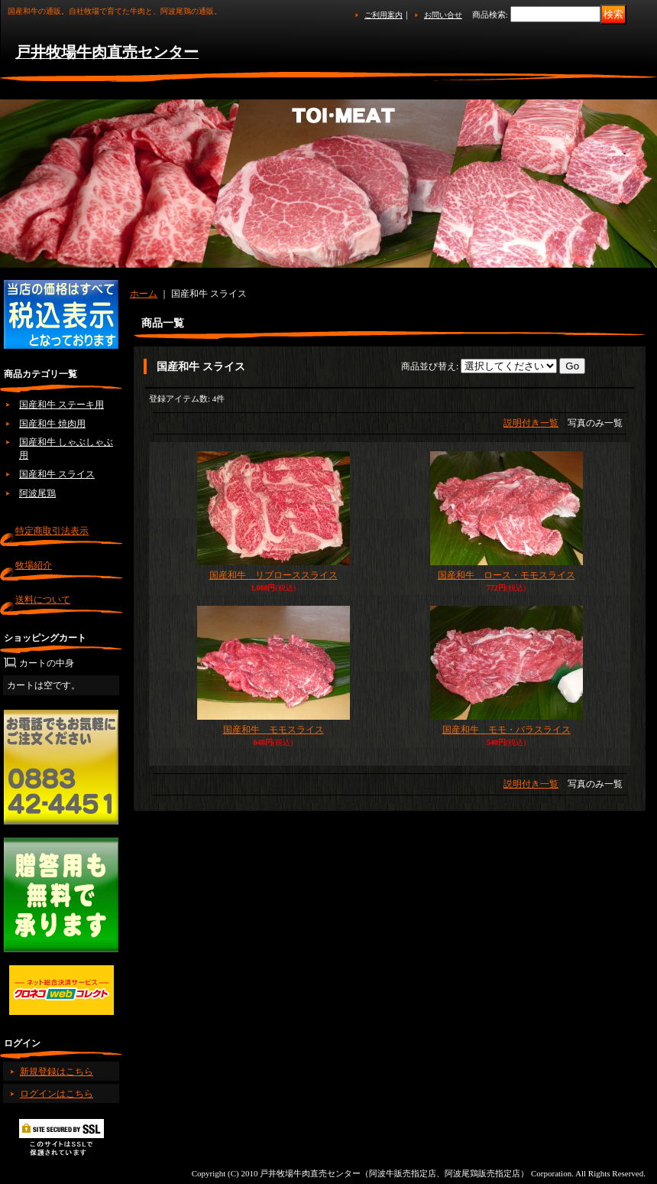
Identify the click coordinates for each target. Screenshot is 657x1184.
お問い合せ (443, 15)
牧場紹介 (33, 565)
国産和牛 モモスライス (273, 729)
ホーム (143, 293)
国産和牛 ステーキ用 (61, 404)
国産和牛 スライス (57, 474)
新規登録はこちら (56, 1071)
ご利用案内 (383, 15)
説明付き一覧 (530, 423)
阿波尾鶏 (37, 493)
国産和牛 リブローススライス (273, 575)
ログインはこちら (56, 1093)
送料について (42, 599)
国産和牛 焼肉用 (52, 423)
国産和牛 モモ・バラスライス (506, 729)
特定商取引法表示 (52, 530)
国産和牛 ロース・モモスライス (506, 575)
